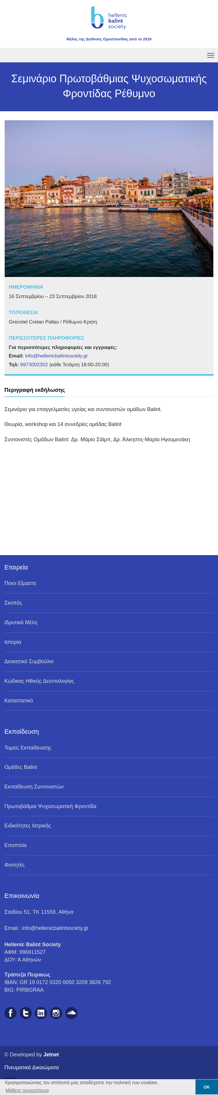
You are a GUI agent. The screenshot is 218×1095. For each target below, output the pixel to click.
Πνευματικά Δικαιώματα (31, 1067)
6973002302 (34, 364)
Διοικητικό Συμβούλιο (29, 661)
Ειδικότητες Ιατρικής (27, 826)
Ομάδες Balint (20, 767)
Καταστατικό (18, 701)
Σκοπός (13, 603)
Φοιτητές (14, 865)
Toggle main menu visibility (211, 54)
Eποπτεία (15, 845)
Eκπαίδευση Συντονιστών (33, 787)
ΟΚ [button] (207, 1087)
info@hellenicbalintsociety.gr (56, 356)
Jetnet (51, 1055)
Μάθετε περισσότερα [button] (27, 1090)
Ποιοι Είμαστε (20, 583)
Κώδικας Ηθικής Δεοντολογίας (39, 681)
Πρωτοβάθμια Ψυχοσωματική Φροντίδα (50, 806)
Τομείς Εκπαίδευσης (27, 748)
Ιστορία (12, 642)
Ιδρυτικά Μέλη (20, 622)
